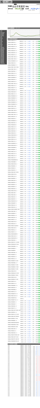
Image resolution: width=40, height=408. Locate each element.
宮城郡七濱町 (2, 55)
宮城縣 (1, 30)
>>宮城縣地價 (38, 4)
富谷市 (1, 46)
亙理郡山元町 (2, 53)
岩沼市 (1, 42)
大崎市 (1, 45)
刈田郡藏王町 (2, 47)
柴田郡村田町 (2, 49)
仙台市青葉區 (2, 35)
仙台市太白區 (2, 34)
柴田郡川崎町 (2, 51)
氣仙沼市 (1, 38)
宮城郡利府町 (2, 56)
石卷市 (1, 36)
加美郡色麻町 (2, 59)
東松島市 (1, 44)
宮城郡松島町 (2, 54)
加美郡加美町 (2, 60)
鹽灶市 (1, 37)
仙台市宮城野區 (2, 32)
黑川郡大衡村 (2, 58)
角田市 (1, 40)
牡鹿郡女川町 (2, 62)
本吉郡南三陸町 (2, 63)
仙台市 (1, 31)
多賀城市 (1, 41)
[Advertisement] (3, 17)
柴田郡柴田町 (2, 50)
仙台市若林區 (2, 33)
